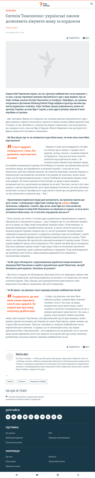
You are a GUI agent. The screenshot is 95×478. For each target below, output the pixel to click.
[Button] (73, 38)
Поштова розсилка (14, 443)
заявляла (66, 203)
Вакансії (52, 457)
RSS (50, 433)
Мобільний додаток (14, 438)
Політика (11, 11)
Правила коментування (59, 438)
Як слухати (10, 433)
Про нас (9, 457)
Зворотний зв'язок (57, 462)
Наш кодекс (11, 462)
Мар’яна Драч (12, 28)
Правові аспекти (13, 466)
